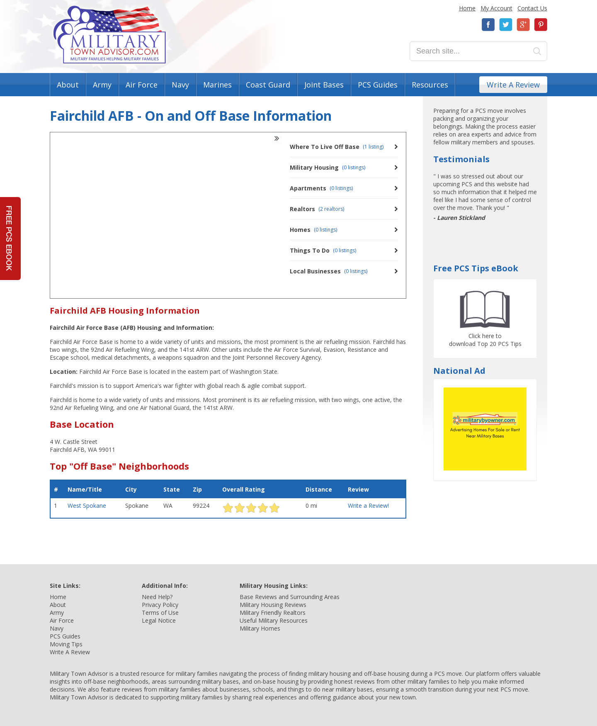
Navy (180, 85)
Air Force (142, 85)
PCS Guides (378, 85)
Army (102, 85)
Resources (430, 85)
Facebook (488, 24)
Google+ (523, 24)
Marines (217, 85)
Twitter (505, 24)
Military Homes (260, 628)
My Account (496, 8)
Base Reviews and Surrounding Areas (290, 597)
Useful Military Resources (274, 620)
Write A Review (513, 85)
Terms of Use (160, 612)
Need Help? (157, 597)
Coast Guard (268, 85)
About (68, 85)
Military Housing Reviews (273, 605)
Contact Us (532, 8)
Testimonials (461, 159)
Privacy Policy (160, 605)
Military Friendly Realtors (273, 612)
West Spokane (87, 505)
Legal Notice (159, 620)
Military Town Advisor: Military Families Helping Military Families (110, 34)
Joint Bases (324, 85)
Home (467, 8)
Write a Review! (368, 505)
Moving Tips (66, 644)
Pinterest (540, 24)
